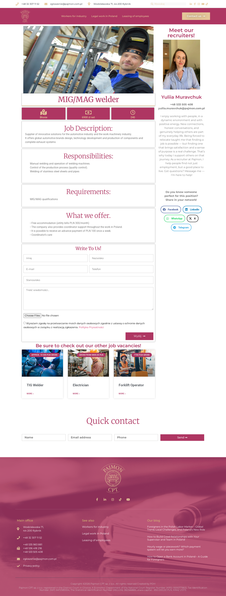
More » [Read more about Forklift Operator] (122, 393)
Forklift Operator (131, 385)
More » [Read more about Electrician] (76, 393)
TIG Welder (35, 385)
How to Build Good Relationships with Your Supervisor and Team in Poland (173, 538)
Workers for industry (73, 16)
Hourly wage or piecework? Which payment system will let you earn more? (174, 548)
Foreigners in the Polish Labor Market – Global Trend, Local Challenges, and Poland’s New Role (176, 528)
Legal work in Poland (104, 16)
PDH (152, 583)
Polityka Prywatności (91, 327)
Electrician (81, 385)
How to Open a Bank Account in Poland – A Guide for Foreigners (177, 558)
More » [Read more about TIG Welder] (30, 393)
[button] (171, 209)
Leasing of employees (135, 16)
